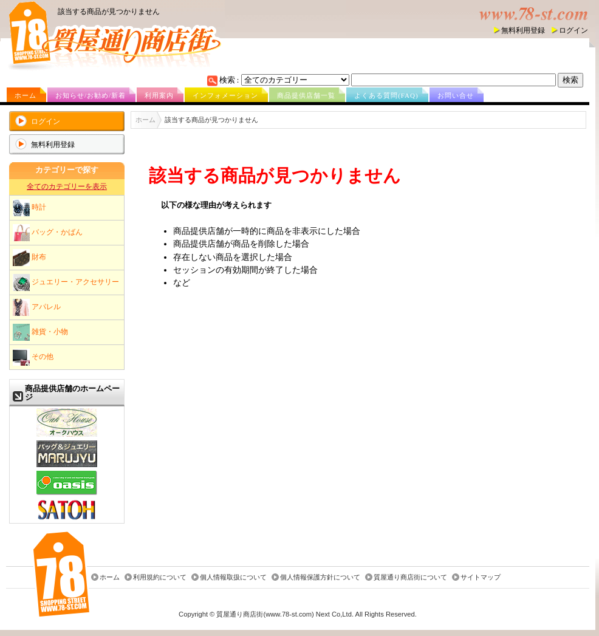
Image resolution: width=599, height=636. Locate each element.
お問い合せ (455, 95)
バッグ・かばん (48, 232)
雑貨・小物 (40, 332)
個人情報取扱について (233, 577)
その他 (33, 357)
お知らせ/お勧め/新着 (90, 95)
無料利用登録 (523, 30)
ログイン (573, 30)
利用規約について (160, 577)
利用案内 (159, 95)
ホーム (25, 95)
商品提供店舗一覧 (306, 95)
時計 (29, 207)
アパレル (37, 307)
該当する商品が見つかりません (109, 11)
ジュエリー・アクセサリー (66, 282)
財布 (29, 257)
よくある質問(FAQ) (386, 95)
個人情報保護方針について (320, 577)
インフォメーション (225, 95)
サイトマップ (480, 577)
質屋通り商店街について (410, 577)
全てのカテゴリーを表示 (67, 186)
